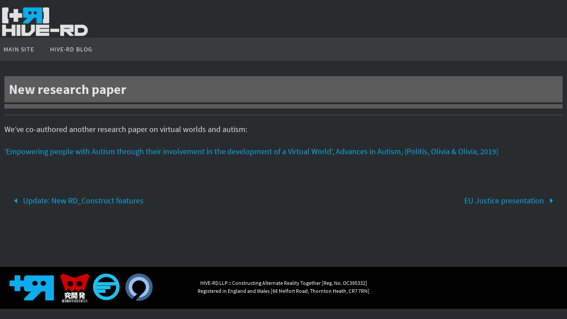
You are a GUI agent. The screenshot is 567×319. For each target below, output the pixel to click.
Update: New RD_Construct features (77, 200)
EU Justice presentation (510, 200)
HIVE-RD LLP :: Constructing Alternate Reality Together (260, 283)
